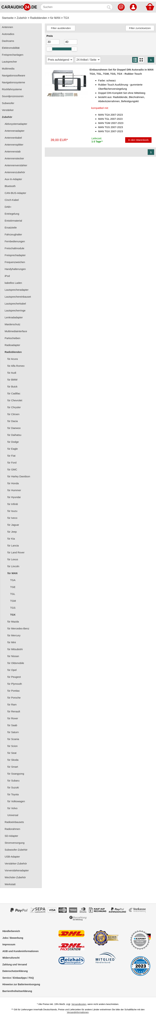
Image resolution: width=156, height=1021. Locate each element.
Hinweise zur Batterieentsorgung (21, 984)
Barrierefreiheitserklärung (17, 991)
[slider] (49, 48)
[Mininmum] (52, 42)
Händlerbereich (11, 931)
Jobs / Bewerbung (12, 937)
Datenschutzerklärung (15, 971)
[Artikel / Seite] (88, 60)
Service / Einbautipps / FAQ (18, 977)
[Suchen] (73, 7)
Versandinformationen (78, 1012)
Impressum (8, 944)
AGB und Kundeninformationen (20, 951)
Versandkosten (78, 1004)
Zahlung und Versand (14, 964)
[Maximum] (70, 42)
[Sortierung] (59, 60)
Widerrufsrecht (10, 957)
